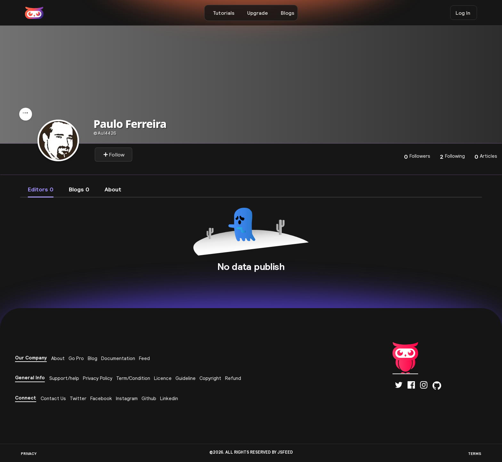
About (58, 358)
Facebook (101, 398)
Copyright (210, 378)
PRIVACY (28, 453)
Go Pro (76, 358)
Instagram (127, 398)
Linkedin (169, 398)
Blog (92, 358)
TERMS (474, 453)
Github (149, 398)
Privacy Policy (97, 378)
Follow (114, 154)
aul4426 (105, 133)
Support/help (64, 378)
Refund (233, 378)
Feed (144, 358)
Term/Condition (133, 378)
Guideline (185, 378)
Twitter (78, 398)
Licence (163, 378)
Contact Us (53, 398)
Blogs (287, 13)
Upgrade (257, 13)
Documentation (118, 358)
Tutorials (223, 13)
